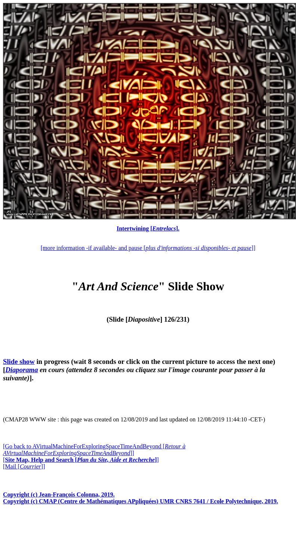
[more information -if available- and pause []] (148, 248)
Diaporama (21, 370)
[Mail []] (24, 466)
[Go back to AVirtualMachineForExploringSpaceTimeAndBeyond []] (94, 449)
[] (81, 460)
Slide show (19, 361)
